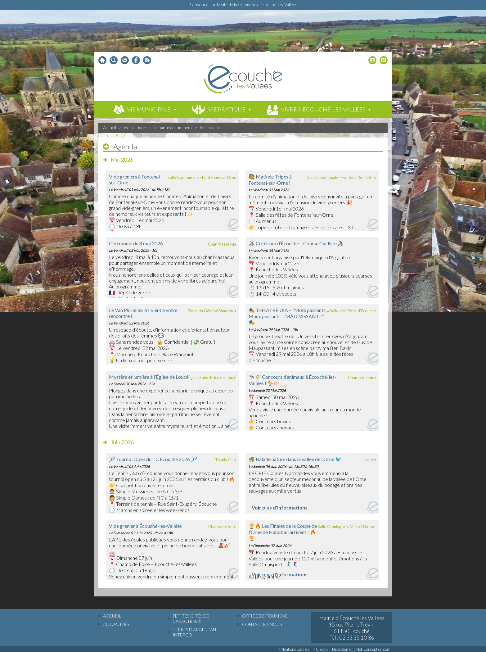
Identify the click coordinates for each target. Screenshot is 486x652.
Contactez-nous (262, 624)
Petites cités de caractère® (191, 618)
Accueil (109, 127)
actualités (116, 624)
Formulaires (211, 127)
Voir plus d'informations (280, 507)
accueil (112, 615)
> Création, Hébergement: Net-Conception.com (351, 649)
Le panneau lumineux (172, 127)
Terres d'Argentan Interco (194, 632)
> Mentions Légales (293, 649)
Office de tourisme (265, 615)
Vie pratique (135, 127)
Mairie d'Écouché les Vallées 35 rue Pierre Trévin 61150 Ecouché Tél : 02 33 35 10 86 (352, 628)
